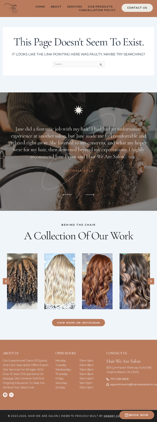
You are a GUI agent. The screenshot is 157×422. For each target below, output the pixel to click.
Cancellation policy (97, 10)
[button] (6, 280)
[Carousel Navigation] (78, 189)
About (56, 6)
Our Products (100, 6)
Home (40, 6)
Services (74, 6)
